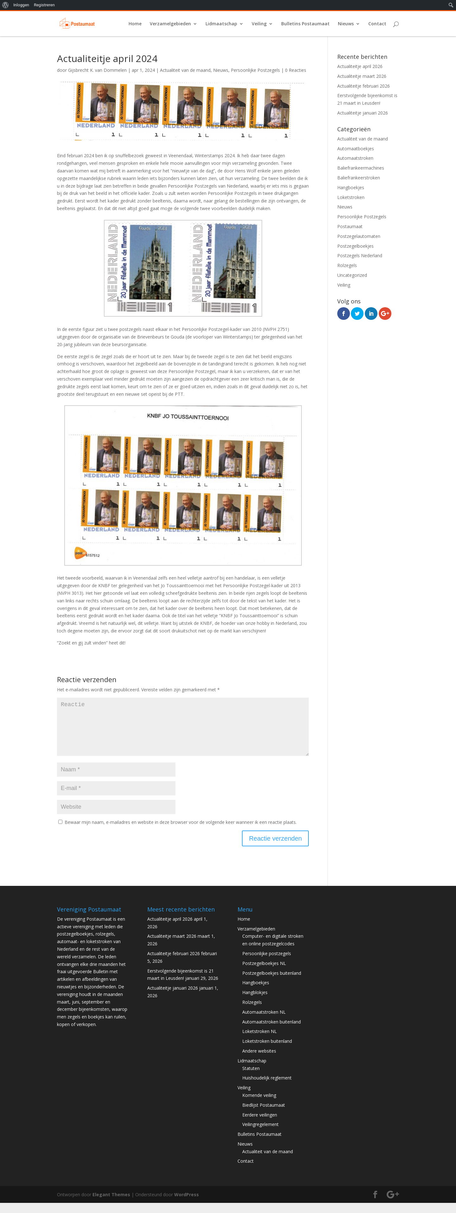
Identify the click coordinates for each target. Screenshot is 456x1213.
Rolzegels (347, 265)
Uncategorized (352, 275)
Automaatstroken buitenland (271, 1032)
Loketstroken (350, 197)
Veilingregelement (260, 1134)
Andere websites (259, 1061)
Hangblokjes (255, 1002)
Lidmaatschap (221, 24)
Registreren (44, 5)
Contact (377, 24)
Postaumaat (350, 226)
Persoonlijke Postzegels (255, 70)
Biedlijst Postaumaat (263, 1115)
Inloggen (21, 5)
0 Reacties (295, 70)
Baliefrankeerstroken (358, 178)
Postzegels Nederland (359, 255)
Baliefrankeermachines (360, 168)
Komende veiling (259, 1105)
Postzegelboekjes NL (264, 973)
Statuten (251, 1078)
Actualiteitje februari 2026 (363, 86)
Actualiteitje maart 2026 (361, 76)
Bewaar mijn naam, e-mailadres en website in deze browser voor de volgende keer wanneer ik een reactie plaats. (181, 832)
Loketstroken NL (259, 1041)
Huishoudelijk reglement (267, 1088)
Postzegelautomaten (358, 236)
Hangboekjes (350, 187)
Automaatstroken (355, 158)
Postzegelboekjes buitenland (271, 983)
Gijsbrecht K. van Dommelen (97, 70)
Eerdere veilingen (259, 1125)
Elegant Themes (111, 1205)
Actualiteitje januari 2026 (362, 113)
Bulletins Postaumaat (305, 24)
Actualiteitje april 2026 (360, 66)
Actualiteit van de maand (185, 70)
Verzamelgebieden (170, 24)
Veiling (259, 24)
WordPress (186, 1205)
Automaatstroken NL (264, 1022)
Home (135, 24)
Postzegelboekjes (355, 246)
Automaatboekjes (355, 149)
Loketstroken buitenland (267, 1051)
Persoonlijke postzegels (266, 964)
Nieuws (346, 24)
